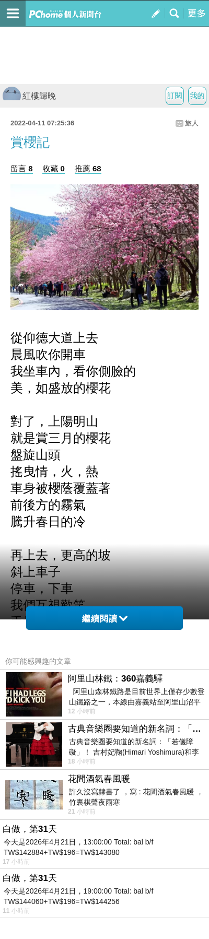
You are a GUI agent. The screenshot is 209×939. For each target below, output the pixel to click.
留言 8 (21, 168)
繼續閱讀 (104, 619)
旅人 (192, 123)
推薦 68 (88, 168)
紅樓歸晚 (29, 96)
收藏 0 (53, 168)
